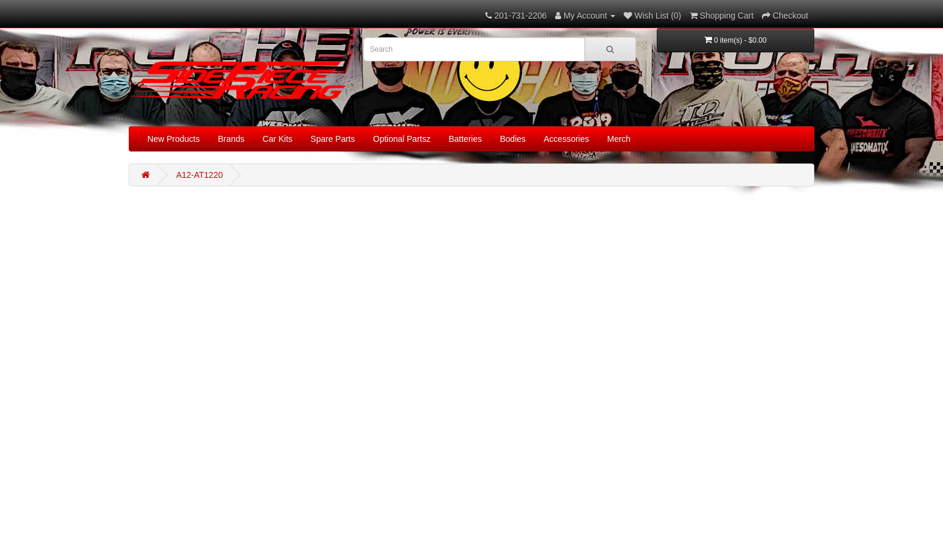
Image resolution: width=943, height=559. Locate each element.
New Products (173, 139)
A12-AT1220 (199, 175)
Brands (231, 139)
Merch (619, 139)
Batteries (465, 139)
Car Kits (278, 139)
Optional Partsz (402, 139)
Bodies (513, 139)
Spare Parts (332, 139)
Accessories (566, 139)
